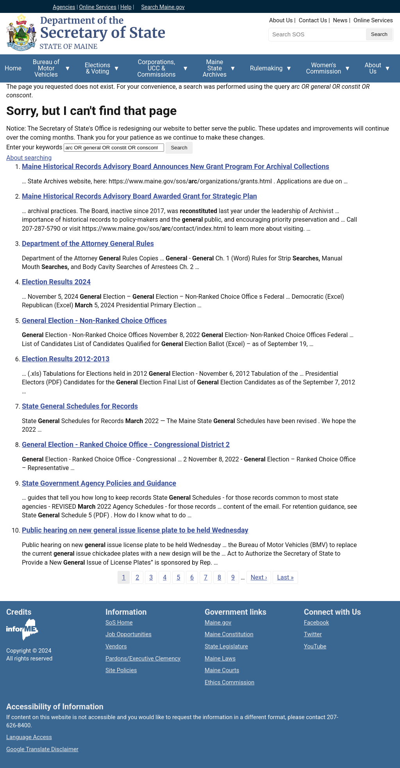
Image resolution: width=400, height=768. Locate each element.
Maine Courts (222, 670)
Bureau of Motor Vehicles (48, 70)
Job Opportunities (128, 634)
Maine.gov (218, 622)
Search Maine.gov (162, 7)
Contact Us (313, 20)
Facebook (316, 622)
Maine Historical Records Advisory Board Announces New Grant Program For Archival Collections (175, 166)
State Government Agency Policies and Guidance (99, 483)
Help (126, 7)
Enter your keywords (34, 147)
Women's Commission (326, 71)
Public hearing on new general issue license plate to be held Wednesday (135, 530)
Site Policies (121, 670)
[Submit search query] (379, 34)
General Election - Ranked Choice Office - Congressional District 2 (126, 444)
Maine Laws (220, 658)
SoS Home (119, 622)
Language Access (29, 737)
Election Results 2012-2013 (65, 359)
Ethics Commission (229, 682)
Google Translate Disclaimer (42, 749)
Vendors (116, 646)
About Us (281, 20)
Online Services (97, 7)
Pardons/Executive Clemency (142, 658)
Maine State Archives (217, 70)
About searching (29, 157)
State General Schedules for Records (80, 406)
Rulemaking (268, 73)
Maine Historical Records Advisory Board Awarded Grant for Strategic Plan (139, 196)
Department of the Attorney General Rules (88, 243)
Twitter (313, 634)
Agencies (64, 7)
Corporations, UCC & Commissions (159, 70)
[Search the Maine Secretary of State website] (309, 34)
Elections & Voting (100, 71)
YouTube (315, 646)
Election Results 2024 (56, 282)
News (340, 20)
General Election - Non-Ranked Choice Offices (94, 320)
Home (13, 68)
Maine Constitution (229, 634)
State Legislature (226, 646)
